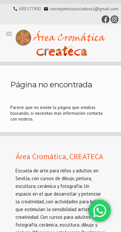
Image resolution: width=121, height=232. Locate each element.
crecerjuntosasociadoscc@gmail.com (84, 9)
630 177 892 (30, 9)
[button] (9, 33)
